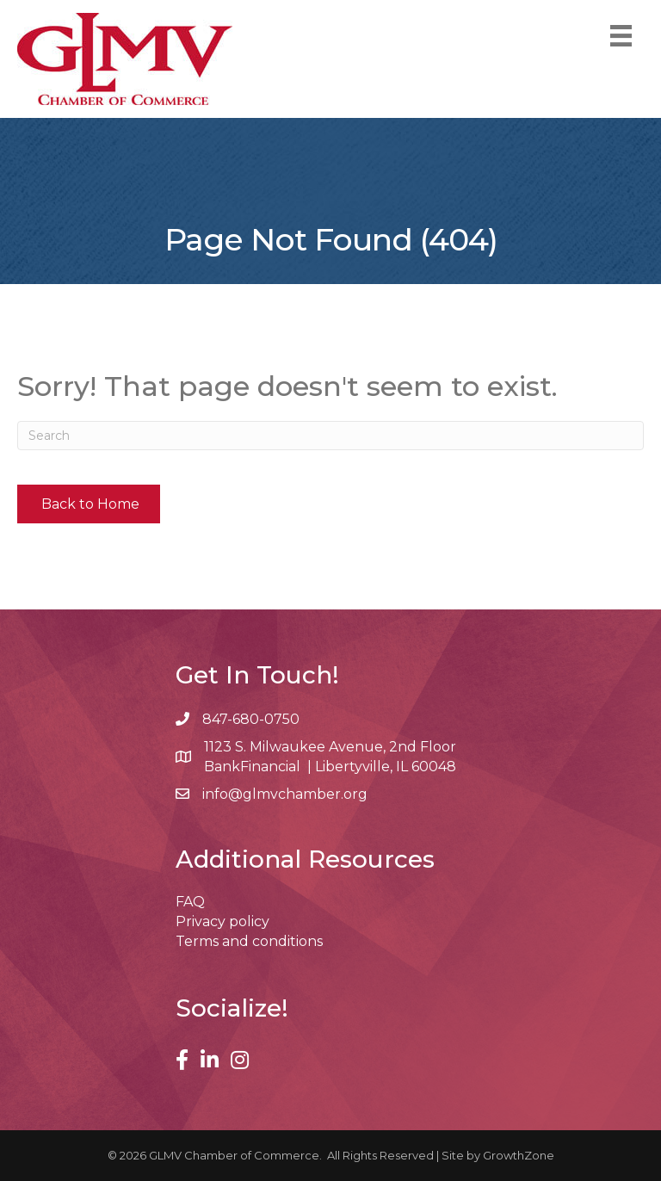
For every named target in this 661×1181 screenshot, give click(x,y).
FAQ (190, 901)
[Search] (330, 435)
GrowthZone (518, 1155)
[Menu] (621, 36)
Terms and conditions (249, 941)
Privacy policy (222, 921)
